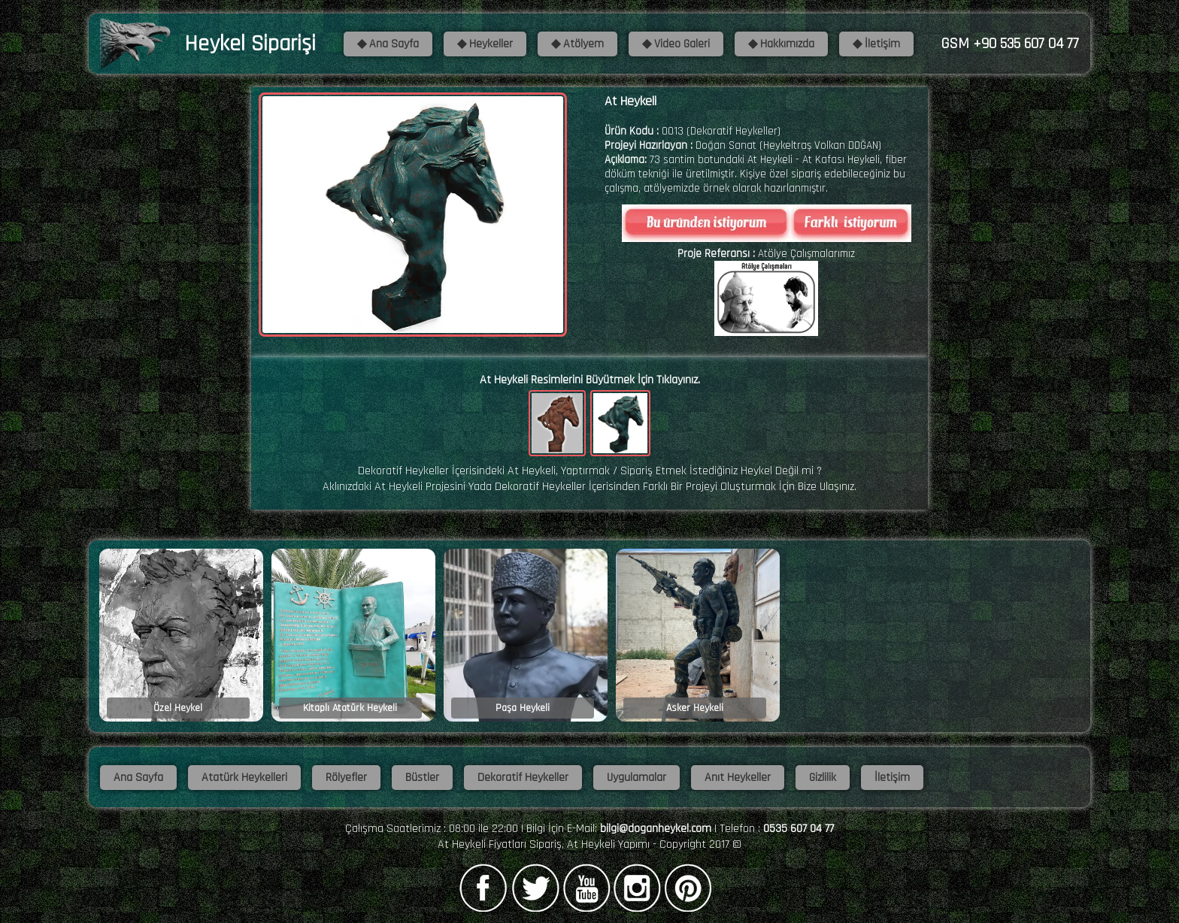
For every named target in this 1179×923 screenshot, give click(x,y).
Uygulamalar (636, 777)
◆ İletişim (876, 44)
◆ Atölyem (577, 44)
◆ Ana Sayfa (388, 44)
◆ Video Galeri (676, 44)
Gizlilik (822, 777)
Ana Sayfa (138, 777)
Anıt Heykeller (738, 777)
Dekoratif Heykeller (522, 777)
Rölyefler (346, 777)
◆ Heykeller (485, 44)
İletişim (892, 777)
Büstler (422, 777)
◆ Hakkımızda (781, 44)
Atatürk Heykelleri (244, 777)
